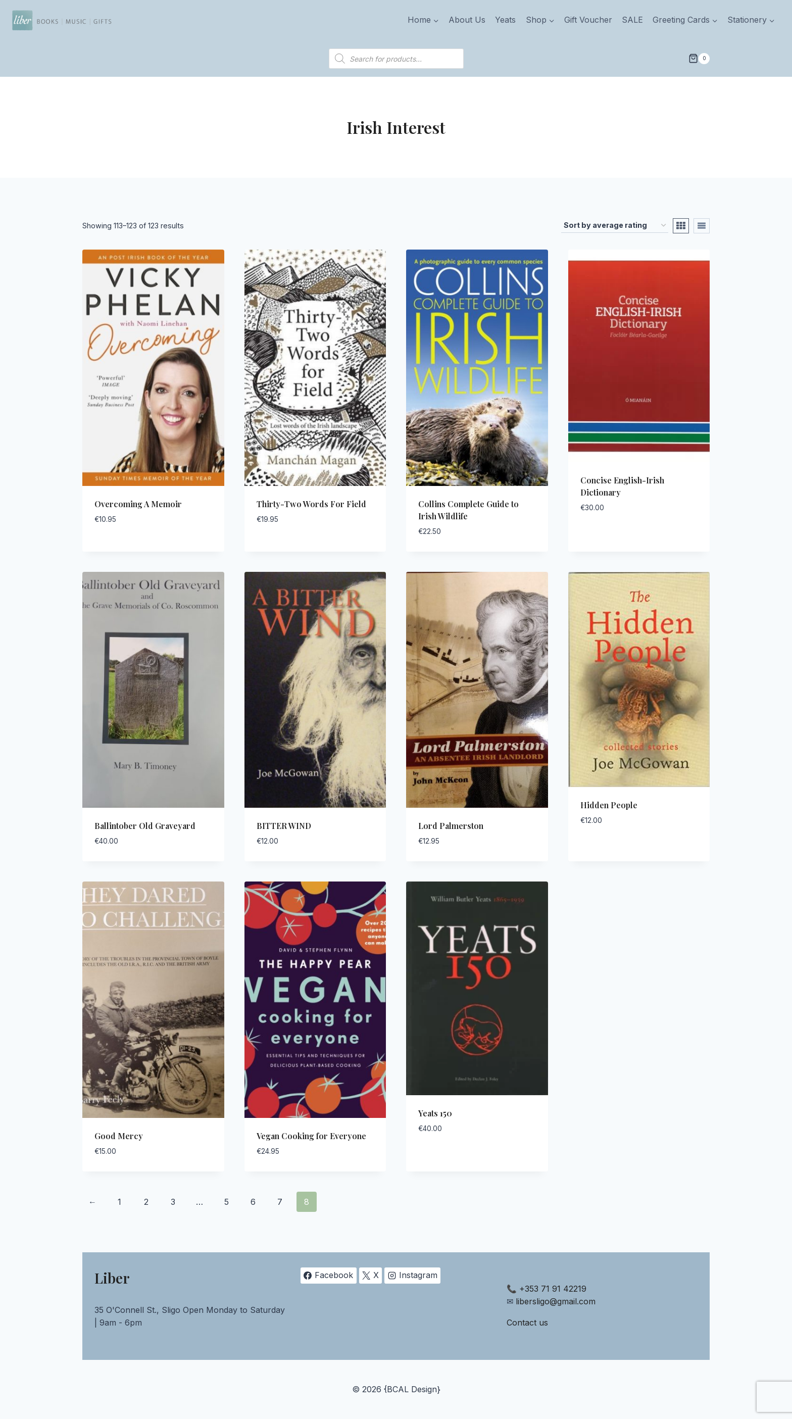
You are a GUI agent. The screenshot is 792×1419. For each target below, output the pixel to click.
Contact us (527, 1322)
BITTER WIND (284, 825)
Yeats (505, 20)
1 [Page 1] (119, 1202)
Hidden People (608, 805)
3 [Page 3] (173, 1202)
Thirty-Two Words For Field (311, 504)
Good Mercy (118, 1136)
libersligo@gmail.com (556, 1301)
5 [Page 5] (226, 1202)
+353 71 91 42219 (552, 1289)
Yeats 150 (435, 1113)
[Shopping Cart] (699, 58)
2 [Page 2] (146, 1202)
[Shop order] (614, 225)
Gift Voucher (588, 20)
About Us (467, 20)
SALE (632, 20)
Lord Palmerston (450, 825)
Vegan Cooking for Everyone (311, 1136)
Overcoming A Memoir (138, 504)
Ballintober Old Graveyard (144, 825)
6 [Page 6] (253, 1202)
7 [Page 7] (279, 1202)
